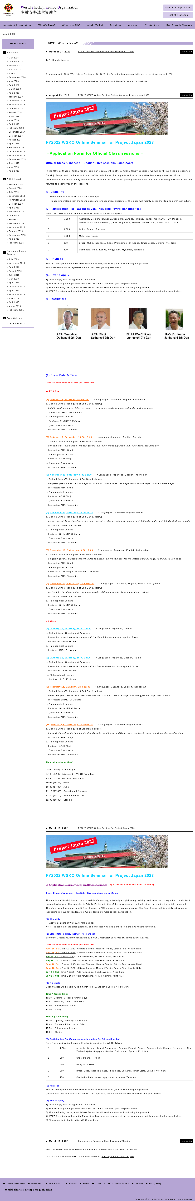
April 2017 (14, 291)
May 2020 (14, 81)
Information (12, 53)
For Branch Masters (179, 25)
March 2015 (15, 306)
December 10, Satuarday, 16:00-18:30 (72, 583)
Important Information (17, 25)
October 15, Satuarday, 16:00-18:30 (71, 437)
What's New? (47, 25)
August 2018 (15, 112)
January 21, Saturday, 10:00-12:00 (70, 628)
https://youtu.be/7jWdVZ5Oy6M (118, 1156)
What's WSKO (71, 25)
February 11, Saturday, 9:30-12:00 (70, 687)
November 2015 (17, 155)
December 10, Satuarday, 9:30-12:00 (71, 550)
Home (5, 34)
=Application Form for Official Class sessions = (95, 153)
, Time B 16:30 (60, 960)
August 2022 (15, 65)
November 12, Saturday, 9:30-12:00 (71, 475)
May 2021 (14, 73)
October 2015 (16, 231)
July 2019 (14, 192)
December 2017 (17, 132)
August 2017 (15, 140)
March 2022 (15, 69)
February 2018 (16, 128)
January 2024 (16, 184)
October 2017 (16, 136)
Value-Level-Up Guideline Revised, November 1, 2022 (106, 52)
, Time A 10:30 (60, 949)
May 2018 (14, 120)
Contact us (152, 25)
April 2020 (14, 85)
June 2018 (14, 116)
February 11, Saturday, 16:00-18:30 (72, 724)
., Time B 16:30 (61, 953)
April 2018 (14, 124)
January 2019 (16, 97)
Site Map (139, 1183)
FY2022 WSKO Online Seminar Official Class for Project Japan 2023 (113, 95)
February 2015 (16, 243)
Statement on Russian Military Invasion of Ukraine (104, 1141)
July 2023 (14, 259)
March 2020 (15, 89)
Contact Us (100, 1183)
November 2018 (17, 105)
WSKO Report (14, 179)
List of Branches (178, 15)
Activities (116, 25)
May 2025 (14, 58)
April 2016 (14, 144)
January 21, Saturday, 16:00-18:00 (70, 658)
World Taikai (95, 25)
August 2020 (15, 188)
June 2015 (14, 163)
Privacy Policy (155, 1183)
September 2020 (17, 77)
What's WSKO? (55, 1183)
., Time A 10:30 (60, 964)
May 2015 (14, 167)
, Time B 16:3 (59, 976)
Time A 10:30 (60, 972)
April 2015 (14, 171)
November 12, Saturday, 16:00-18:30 (71, 512)
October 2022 (16, 62)
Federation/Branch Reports (16, 252)
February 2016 (16, 147)
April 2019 (14, 93)
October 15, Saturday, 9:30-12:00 (69, 399)
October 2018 (16, 108)
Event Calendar (15, 318)
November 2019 (17, 263)
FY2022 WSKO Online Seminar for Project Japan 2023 (106, 828)
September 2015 (17, 159)
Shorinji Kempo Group (178, 7)
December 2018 (17, 101)
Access (133, 25)
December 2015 (17, 151)
